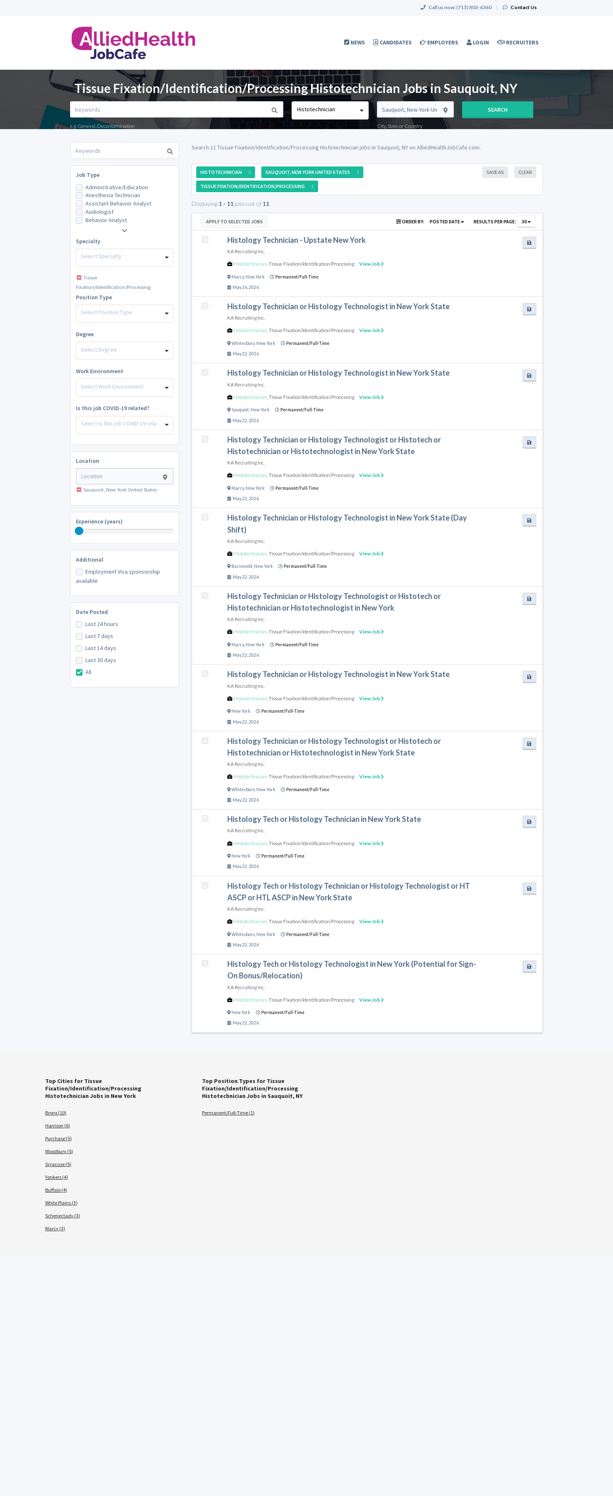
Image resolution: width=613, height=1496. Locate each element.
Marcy (237, 276)
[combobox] (330, 110)
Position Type (94, 297)
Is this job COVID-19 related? (112, 408)
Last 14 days (100, 648)
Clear (525, 172)
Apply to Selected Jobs (234, 221)
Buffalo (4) (56, 1190)
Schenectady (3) (62, 1215)
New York (255, 276)
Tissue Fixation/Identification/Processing (311, 264)
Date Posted (92, 612)
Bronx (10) (55, 1113)
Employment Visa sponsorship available (118, 576)
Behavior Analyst (106, 220)
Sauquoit (240, 409)
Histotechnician (250, 264)
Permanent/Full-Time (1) (228, 1113)
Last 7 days (99, 636)
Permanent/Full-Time (297, 276)
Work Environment (99, 371)
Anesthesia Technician (112, 195)
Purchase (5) (58, 1138)
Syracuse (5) (58, 1164)
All (88, 672)
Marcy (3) (55, 1228)
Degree (85, 334)
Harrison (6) (57, 1125)
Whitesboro (243, 343)
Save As (495, 172)
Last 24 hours (101, 624)
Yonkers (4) (56, 1177)
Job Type (88, 174)
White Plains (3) (61, 1203)
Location (87, 460)
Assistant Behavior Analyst (118, 203)
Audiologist (99, 211)
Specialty (88, 241)
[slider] (79, 531)
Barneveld (241, 566)
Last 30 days (100, 660)
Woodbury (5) (59, 1151)
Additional (89, 559)
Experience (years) (99, 521)
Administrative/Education (116, 187)
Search (498, 109)
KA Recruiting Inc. (246, 251)
